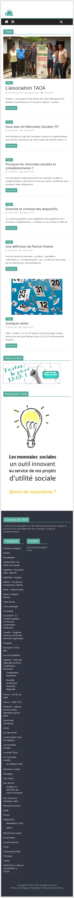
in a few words (10, 732)
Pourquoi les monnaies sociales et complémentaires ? (30, 166)
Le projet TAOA (10, 752)
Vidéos (9, 827)
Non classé (8, 778)
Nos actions (8, 783)
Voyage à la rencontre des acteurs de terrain (14, 789)
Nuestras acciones (11, 805)
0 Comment (47, 93)
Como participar (10, 606)
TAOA (9, 83)
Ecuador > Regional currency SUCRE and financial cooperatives (13, 635)
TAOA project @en (12, 851)
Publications (8, 819)
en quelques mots (14, 763)
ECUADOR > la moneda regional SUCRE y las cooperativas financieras (11, 621)
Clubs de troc (9, 601)
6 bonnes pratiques (12, 548)
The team (7, 856)
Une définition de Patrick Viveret (29, 246)
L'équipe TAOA (33, 93)
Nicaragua (8, 773)
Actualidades (9, 557)
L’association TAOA (25, 88)
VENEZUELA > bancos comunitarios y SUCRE (13, 868)
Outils (6, 810)
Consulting (8, 611)
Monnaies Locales (11, 769)
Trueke (6, 860)
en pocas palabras (11, 655)
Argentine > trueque (12, 577)
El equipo (7, 643)
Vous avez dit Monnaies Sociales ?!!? (32, 126)
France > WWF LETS (12, 702)
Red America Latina (12, 833)
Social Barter (9, 837)
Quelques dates (17, 323)
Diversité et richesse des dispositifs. (31, 209)
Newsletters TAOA (14, 823)
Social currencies (11, 842)
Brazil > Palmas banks (13, 589)
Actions (6, 553)
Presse (6, 815)
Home (6, 728)
